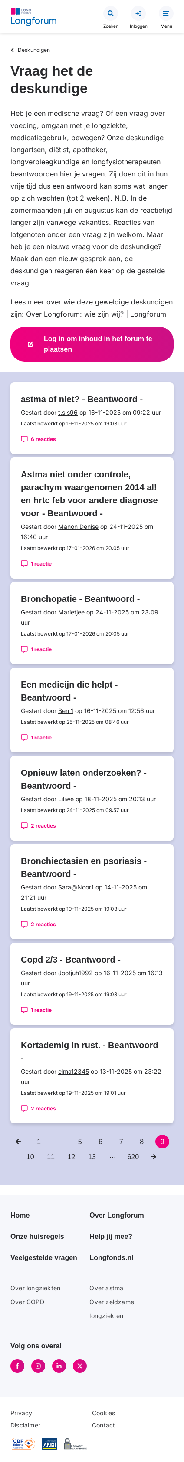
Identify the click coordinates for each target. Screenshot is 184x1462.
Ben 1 (65, 710)
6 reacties (43, 439)
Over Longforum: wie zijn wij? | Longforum (96, 314)
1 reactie (41, 563)
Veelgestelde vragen (43, 1257)
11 (52, 1156)
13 (93, 1156)
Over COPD (27, 1301)
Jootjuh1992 (75, 972)
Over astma (106, 1288)
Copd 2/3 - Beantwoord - (71, 959)
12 (73, 1156)
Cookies (103, 1413)
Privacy (21, 1413)
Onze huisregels (37, 1236)
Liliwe (66, 799)
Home (20, 1215)
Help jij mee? (110, 1236)
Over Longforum (116, 1215)
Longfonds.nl (111, 1257)
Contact (103, 1425)
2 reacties (43, 825)
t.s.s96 (68, 412)
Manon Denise (78, 526)
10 (31, 1156)
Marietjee (71, 612)
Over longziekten (35, 1288)
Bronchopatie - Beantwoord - (80, 599)
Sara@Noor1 (76, 887)
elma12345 (73, 1071)
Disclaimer (25, 1425)
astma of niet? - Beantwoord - (82, 399)
